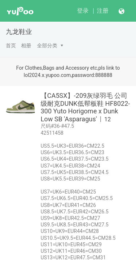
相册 (26, 45)
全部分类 (47, 45)
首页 (11, 45)
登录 (82, 10)
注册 (102, 10)
